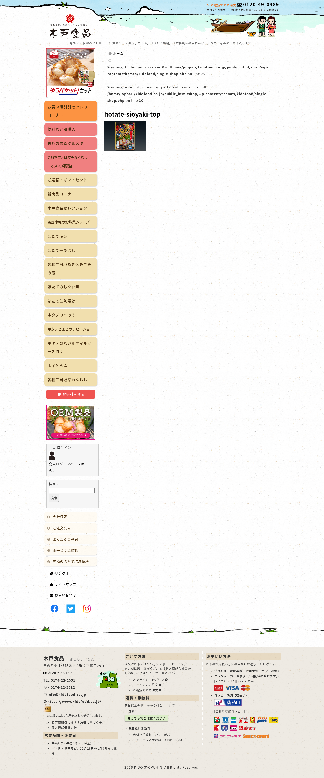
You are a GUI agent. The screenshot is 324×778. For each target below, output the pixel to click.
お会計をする (70, 394)
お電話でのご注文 (147, 690)
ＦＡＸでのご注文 (147, 685)
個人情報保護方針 (64, 727)
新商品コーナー (61, 194)
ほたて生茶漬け (61, 301)
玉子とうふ (58, 365)
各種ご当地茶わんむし (68, 379)
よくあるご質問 (63, 539)
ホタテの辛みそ (61, 315)
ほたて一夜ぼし (61, 250)
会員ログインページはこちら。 (70, 463)
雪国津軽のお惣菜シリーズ (69, 222)
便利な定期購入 (61, 129)
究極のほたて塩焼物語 (69, 561)
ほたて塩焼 (58, 236)
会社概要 (58, 516)
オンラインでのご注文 (150, 679)
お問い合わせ (63, 595)
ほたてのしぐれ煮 (64, 287)
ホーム (115, 53)
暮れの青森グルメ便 (66, 143)
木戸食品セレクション (68, 208)
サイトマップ (63, 584)
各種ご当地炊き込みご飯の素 (69, 269)
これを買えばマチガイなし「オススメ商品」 (67, 162)
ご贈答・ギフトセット (68, 180)
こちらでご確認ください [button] (146, 718)
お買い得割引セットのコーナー (68, 111)
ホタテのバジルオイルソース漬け (69, 347)
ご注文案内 (60, 527)
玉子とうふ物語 (63, 550)
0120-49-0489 (261, 4)
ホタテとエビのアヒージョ (69, 329)
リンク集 (59, 573)
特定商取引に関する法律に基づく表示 (78, 722)
